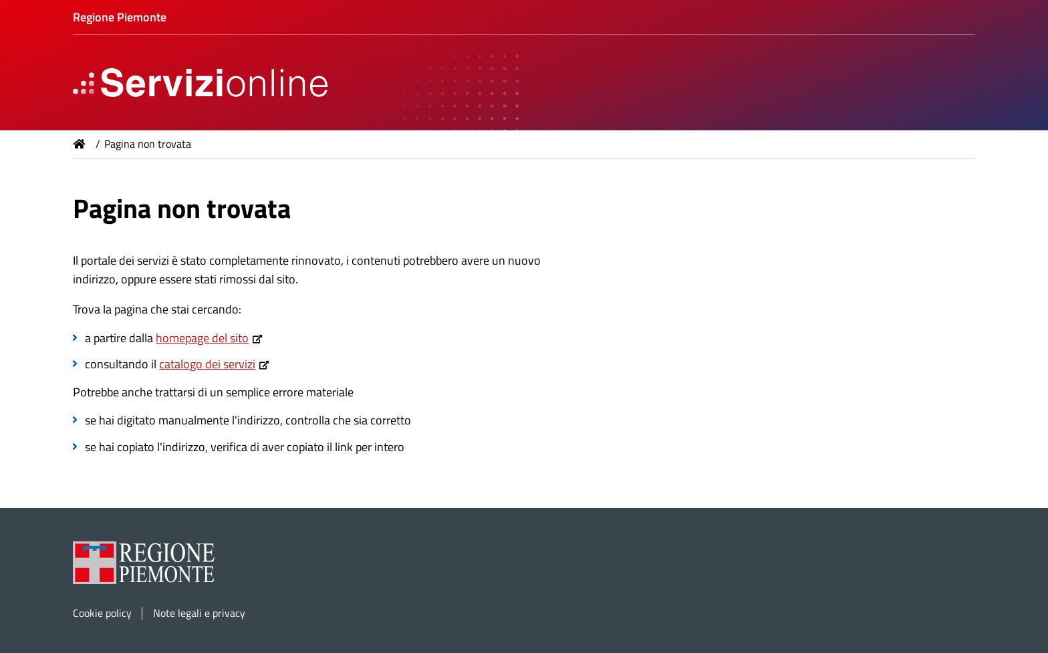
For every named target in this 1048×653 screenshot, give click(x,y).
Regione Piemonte (119, 17)
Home (79, 143)
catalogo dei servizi (207, 364)
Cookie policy (102, 613)
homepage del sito (202, 338)
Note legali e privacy (199, 613)
